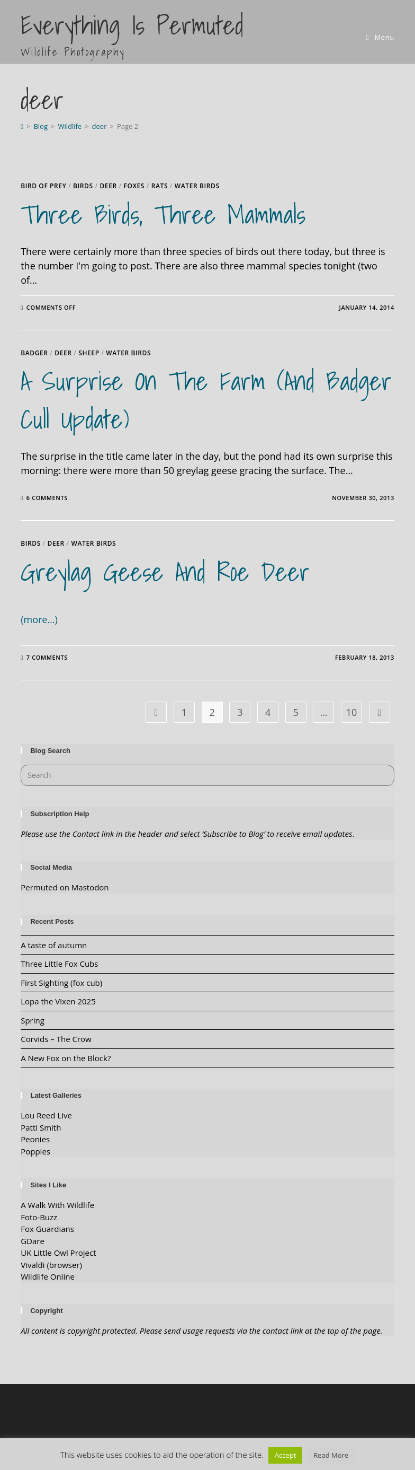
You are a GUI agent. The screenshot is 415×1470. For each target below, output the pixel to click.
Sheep (88, 352)
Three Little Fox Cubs (59, 963)
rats (159, 185)
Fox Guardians (47, 1228)
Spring (32, 1020)
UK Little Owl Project (58, 1252)
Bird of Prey (43, 185)
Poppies (35, 1151)
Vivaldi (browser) (51, 1264)
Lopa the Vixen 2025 (58, 1001)
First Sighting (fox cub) (61, 982)
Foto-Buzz (39, 1217)
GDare (32, 1241)
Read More (330, 1455)
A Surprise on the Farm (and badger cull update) (206, 400)
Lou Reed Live (46, 1115)
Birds (83, 185)
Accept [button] (285, 1455)
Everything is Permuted (132, 33)
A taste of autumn (54, 945)
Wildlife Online (48, 1276)
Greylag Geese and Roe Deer (165, 572)
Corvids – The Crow (56, 1039)
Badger (34, 352)
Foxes (134, 185)
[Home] (22, 126)
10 (351, 712)
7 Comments (47, 657)
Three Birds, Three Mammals (163, 214)
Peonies (35, 1139)
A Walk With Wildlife (57, 1205)
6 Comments (47, 498)
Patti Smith (41, 1127)
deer (108, 185)
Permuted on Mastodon (65, 887)
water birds (197, 185)
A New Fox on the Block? (66, 1058)
